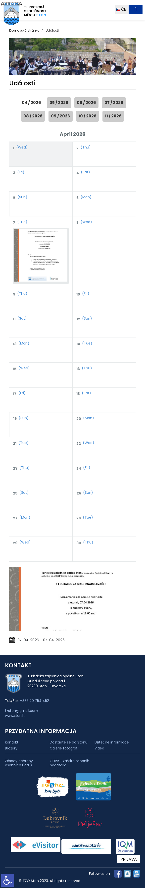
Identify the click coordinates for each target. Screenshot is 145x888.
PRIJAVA (128, 859)
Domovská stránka (24, 30)
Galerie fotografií (64, 748)
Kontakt (11, 742)
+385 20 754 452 (34, 700)
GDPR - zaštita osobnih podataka (69, 763)
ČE (121, 9)
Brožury (11, 748)
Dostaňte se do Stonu (69, 742)
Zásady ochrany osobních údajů (19, 763)
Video (99, 748)
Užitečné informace (112, 742)
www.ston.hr (15, 715)
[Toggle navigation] (136, 9)
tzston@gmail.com (21, 710)
